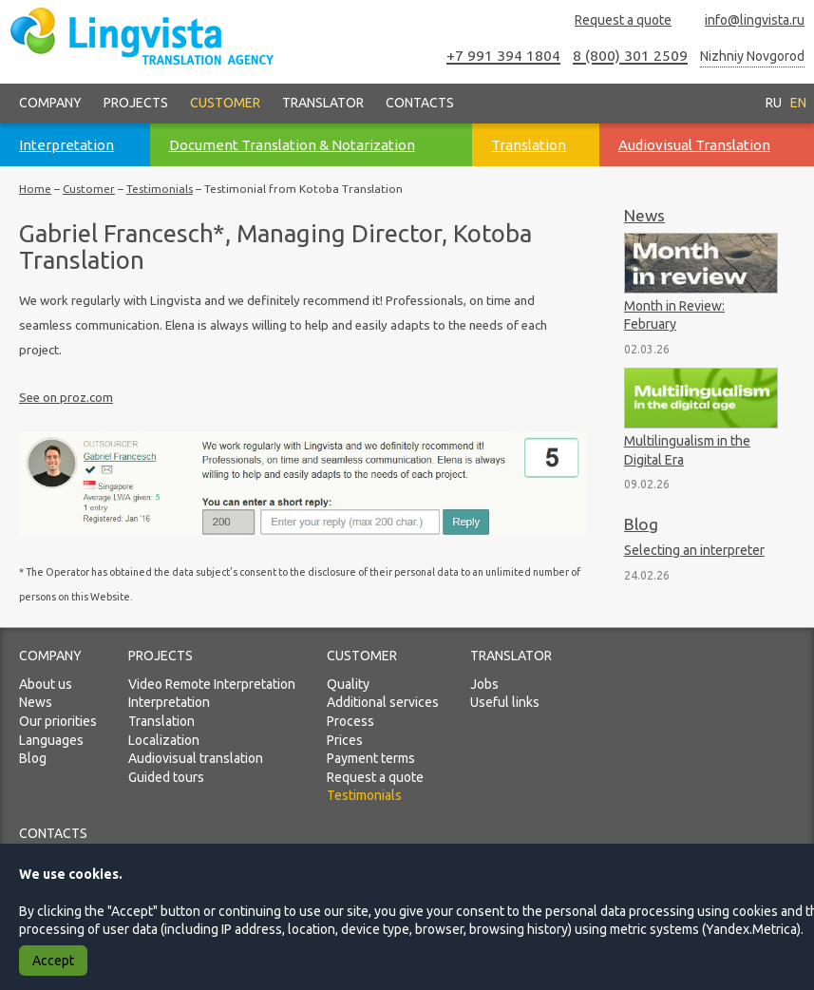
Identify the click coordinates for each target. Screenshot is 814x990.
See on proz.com (66, 397)
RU (774, 102)
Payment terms (371, 758)
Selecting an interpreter (694, 550)
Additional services (383, 702)
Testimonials (159, 188)
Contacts (420, 102)
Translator (323, 102)
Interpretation (169, 702)
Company (50, 102)
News (644, 215)
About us (45, 684)
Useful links (505, 702)
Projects (136, 102)
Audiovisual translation (195, 758)
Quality (348, 684)
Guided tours (166, 777)
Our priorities (58, 721)
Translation (161, 721)
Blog (641, 524)
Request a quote (615, 20)
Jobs (484, 684)
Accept (53, 960)
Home (35, 188)
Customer (225, 102)
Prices (345, 740)
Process (350, 721)
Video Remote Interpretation (211, 684)
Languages (51, 740)
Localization (163, 740)
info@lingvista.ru (746, 20)
